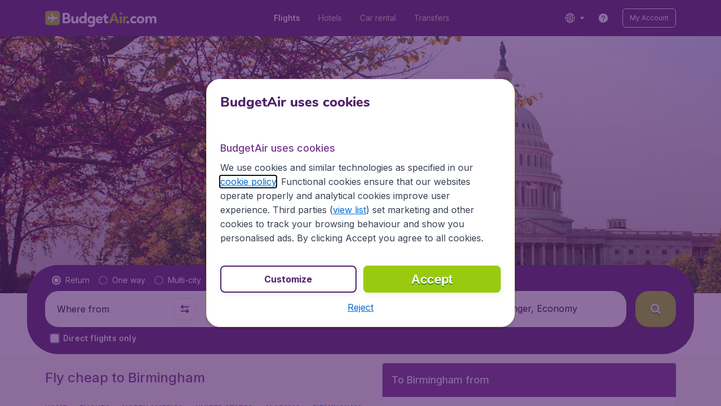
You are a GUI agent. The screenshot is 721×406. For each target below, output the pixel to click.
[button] (360, 307)
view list (349, 209)
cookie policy (248, 181)
